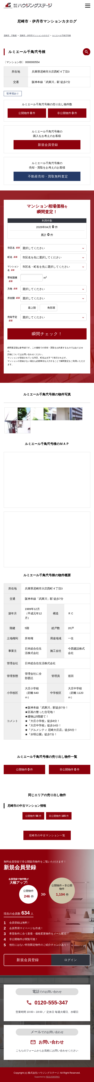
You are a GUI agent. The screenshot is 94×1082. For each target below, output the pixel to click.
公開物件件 (26, 113)
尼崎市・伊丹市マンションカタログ (34, 35)
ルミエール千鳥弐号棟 (61, 35)
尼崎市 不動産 (10, 35)
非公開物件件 (67, 113)
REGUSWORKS (52, 1077)
